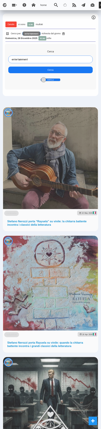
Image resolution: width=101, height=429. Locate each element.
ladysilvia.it (61, 234)
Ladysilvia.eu (80, 234)
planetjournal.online (40, 241)
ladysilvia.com (41, 234)
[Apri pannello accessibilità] (24, 5)
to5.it (91, 241)
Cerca (50, 51)
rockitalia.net (64, 241)
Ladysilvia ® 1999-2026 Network (51, 258)
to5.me (80, 241)
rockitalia (28, 153)
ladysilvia (28, 231)
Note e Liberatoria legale (50, 268)
